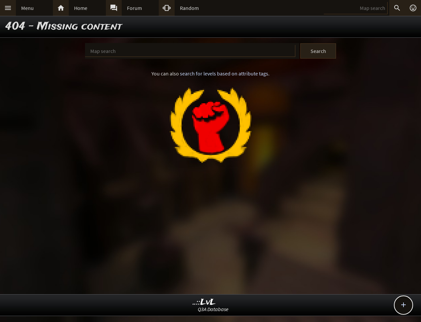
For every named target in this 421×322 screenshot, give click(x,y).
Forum (134, 8)
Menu (27, 8)
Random (189, 8)
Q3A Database (213, 309)
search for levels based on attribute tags (224, 73)
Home (80, 8)
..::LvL (204, 302)
